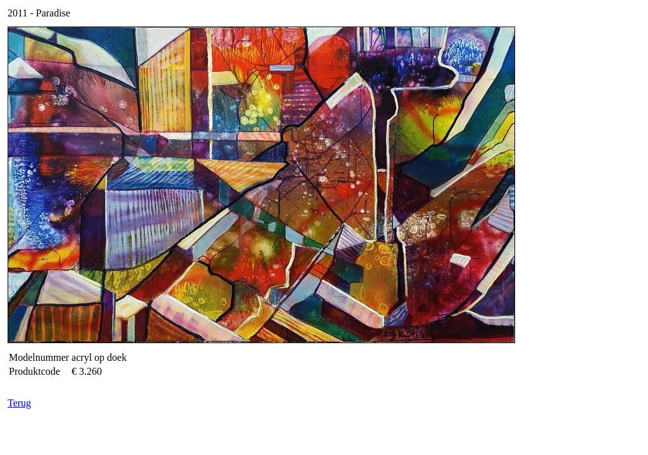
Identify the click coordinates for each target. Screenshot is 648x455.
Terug (19, 402)
